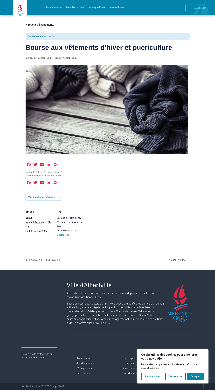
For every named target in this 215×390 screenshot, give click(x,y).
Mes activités (117, 7)
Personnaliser (152, 376)
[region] (172, 366)
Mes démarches (75, 7)
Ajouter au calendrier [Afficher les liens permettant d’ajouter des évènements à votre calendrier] (44, 197)
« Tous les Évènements (40, 24)
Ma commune (53, 7)
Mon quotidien (97, 7)
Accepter (195, 376)
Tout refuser (175, 376)
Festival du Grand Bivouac (44, 260)
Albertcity (200, 7)
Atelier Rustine (178, 260)
